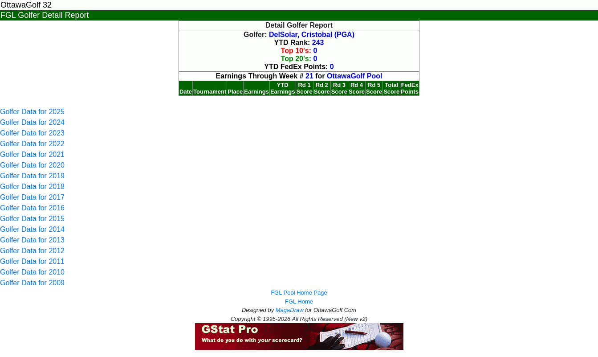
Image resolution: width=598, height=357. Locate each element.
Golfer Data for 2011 (32, 261)
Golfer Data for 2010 (32, 272)
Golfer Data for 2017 (32, 197)
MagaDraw (290, 310)
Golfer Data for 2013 (32, 240)
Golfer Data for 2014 (32, 229)
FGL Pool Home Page (299, 292)
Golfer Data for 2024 (32, 122)
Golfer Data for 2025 (32, 111)
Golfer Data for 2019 (32, 176)
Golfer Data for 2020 (32, 165)
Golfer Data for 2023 (32, 133)
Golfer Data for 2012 (32, 250)
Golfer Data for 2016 (32, 208)
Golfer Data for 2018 (32, 186)
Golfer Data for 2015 (32, 218)
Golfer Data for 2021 (32, 154)
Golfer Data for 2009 (32, 283)
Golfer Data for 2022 (32, 144)
